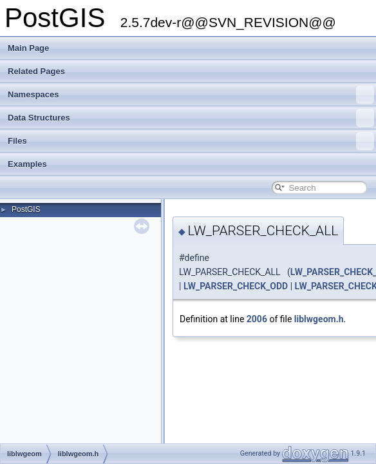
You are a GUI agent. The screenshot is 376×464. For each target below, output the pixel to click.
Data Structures (191, 118)
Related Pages (36, 71)
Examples (27, 164)
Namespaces (191, 95)
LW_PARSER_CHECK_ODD (235, 286)
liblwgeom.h (319, 319)
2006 (257, 319)
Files (191, 141)
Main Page (28, 48)
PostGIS (26, 209)
